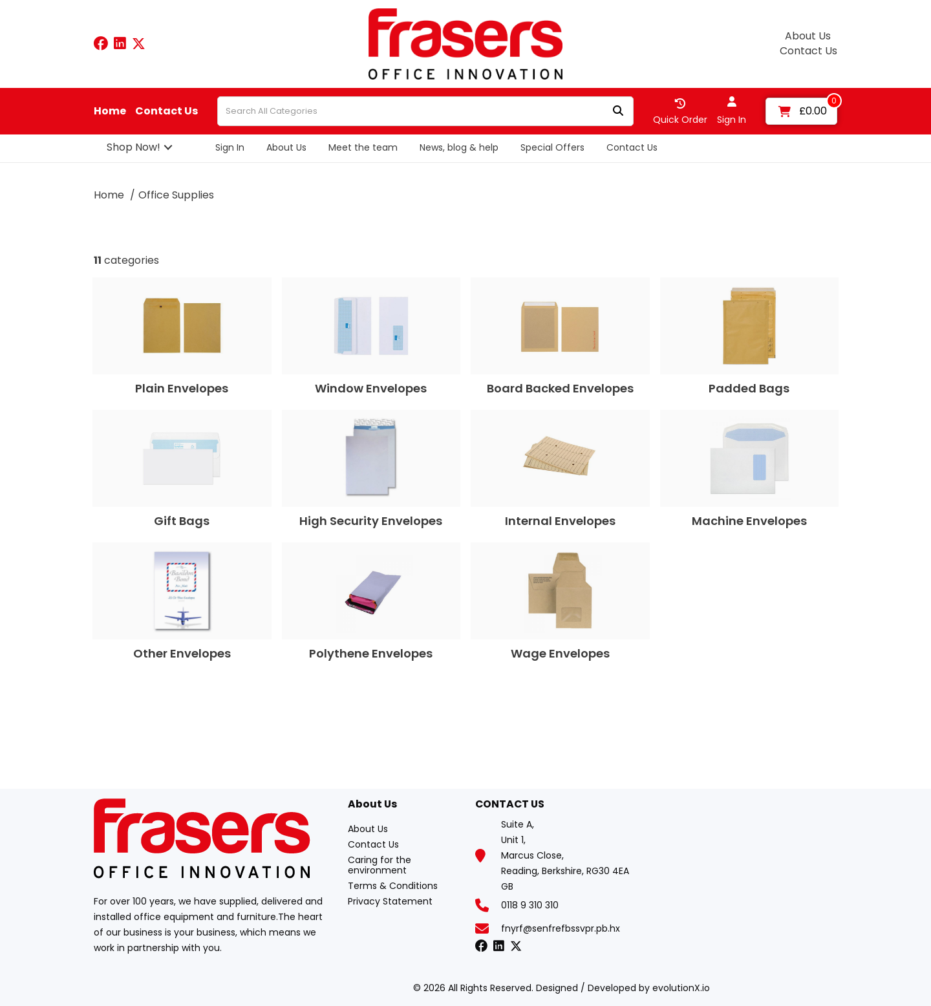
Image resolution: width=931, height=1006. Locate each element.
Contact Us (808, 51)
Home (110, 111)
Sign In (229, 147)
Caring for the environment (379, 865)
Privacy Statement (390, 901)
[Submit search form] (618, 111)
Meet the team (363, 147)
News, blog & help (459, 147)
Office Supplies (176, 194)
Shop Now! (133, 147)
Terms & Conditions (393, 885)
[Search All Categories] (425, 111)
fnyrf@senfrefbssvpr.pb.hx (560, 928)
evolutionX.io (681, 987)
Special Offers (552, 147)
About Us (808, 36)
